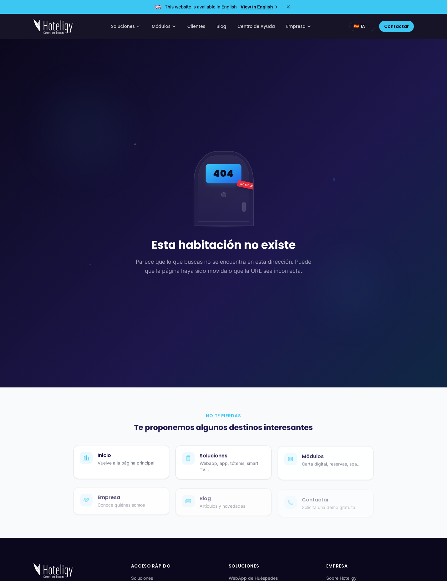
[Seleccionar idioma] (362, 26)
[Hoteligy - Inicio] (53, 26)
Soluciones (125, 26)
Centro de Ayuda (256, 26)
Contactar (396, 26)
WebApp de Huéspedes (253, 578)
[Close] (288, 7)
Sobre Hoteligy (341, 578)
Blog (221, 26)
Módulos (164, 26)
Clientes (196, 26)
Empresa (298, 26)
